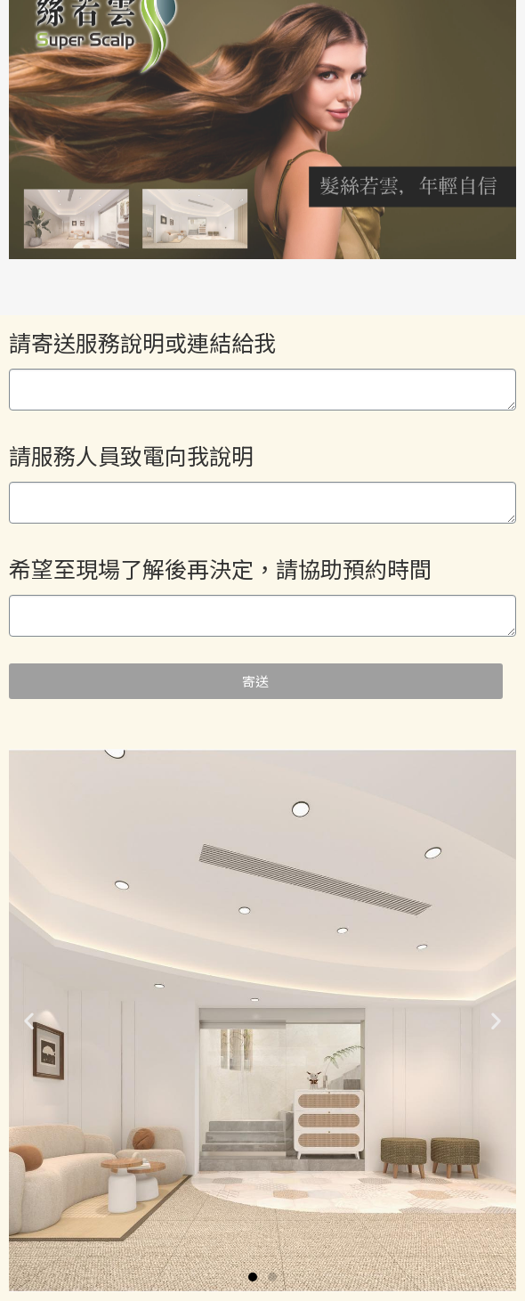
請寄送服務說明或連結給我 (142, 342)
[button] (252, 1277)
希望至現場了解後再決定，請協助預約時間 (220, 568)
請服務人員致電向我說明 (131, 455)
